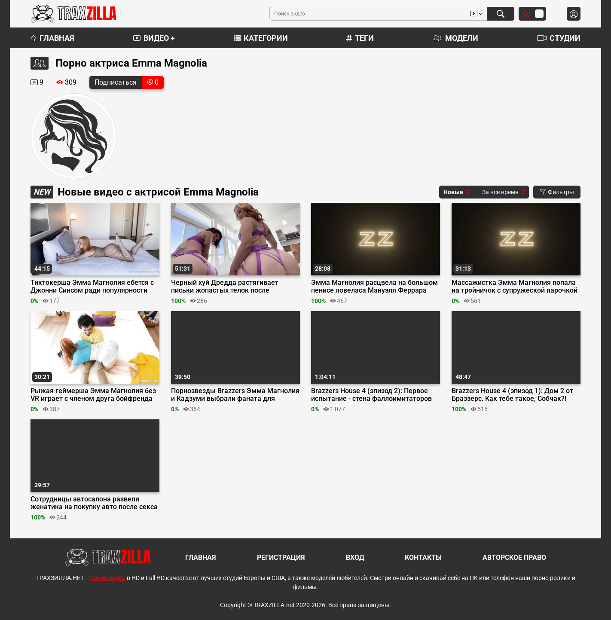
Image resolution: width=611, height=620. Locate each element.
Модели (455, 38)
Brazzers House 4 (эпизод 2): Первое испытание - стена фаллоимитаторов (371, 395)
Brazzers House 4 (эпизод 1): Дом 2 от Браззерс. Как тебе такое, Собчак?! (512, 395)
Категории (261, 38)
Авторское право (514, 557)
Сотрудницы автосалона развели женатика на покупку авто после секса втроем (94, 503)
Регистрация (281, 557)
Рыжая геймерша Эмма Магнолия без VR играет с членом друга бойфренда (93, 395)
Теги (360, 38)
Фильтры (557, 192)
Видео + (154, 38)
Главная (52, 38)
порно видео (107, 577)
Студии (558, 38)
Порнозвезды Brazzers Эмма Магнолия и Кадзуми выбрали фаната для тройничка (235, 395)
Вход (355, 557)
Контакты (423, 557)
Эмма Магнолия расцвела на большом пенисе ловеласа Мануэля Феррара (374, 286)
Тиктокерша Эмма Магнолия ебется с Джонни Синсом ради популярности (92, 286)
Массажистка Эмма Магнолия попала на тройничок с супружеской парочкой (514, 286)
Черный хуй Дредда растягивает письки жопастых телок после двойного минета (224, 286)
